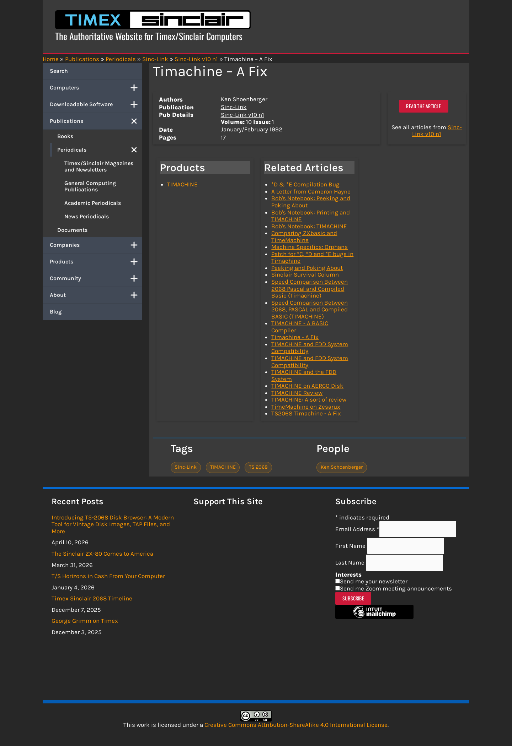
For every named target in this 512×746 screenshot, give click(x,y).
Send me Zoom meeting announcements (396, 588)
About (96, 295)
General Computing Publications (90, 186)
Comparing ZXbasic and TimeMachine (304, 236)
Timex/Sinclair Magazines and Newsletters (98, 166)
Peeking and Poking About (307, 267)
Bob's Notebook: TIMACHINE (309, 226)
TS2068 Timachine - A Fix (306, 413)
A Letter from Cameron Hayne (311, 191)
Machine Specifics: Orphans (309, 246)
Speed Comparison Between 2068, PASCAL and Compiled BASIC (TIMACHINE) (309, 309)
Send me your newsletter (373, 581)
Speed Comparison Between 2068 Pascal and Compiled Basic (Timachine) (309, 288)
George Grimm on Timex (85, 620)
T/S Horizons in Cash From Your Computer (108, 575)
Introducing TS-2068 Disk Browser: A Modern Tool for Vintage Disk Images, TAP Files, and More (113, 524)
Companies (96, 245)
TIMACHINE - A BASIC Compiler (299, 327)
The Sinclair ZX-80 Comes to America (102, 553)
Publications (96, 121)
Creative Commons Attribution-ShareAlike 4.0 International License (296, 724)
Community (96, 278)
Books (65, 136)
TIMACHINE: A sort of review (308, 399)
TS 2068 (258, 467)
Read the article (423, 106)
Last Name (350, 562)
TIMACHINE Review (296, 392)
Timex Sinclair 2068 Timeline (92, 598)
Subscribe (353, 598)
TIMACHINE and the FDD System (303, 375)
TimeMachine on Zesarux (305, 406)
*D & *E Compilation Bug (305, 184)
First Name (351, 545)
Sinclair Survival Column (305, 274)
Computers (96, 88)
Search (59, 70)
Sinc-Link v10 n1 (242, 114)
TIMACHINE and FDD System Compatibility (309, 348)
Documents (72, 230)
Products (96, 262)
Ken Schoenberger (342, 467)
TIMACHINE (182, 184)
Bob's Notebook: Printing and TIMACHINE (310, 216)
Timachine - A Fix (295, 337)
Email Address (357, 529)
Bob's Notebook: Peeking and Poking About (310, 202)
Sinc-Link (234, 106)
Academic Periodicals (92, 203)
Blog (56, 311)
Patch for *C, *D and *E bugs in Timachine (312, 257)
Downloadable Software (96, 104)
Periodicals (99, 150)
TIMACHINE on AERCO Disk (307, 385)
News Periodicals (86, 216)
